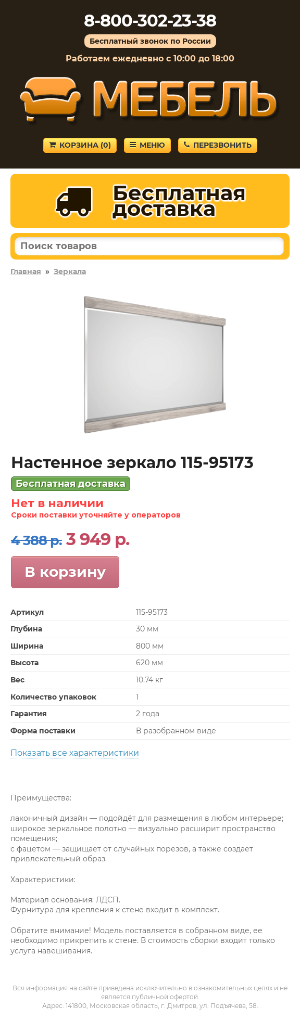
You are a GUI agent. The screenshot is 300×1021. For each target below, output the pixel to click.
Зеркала (70, 271)
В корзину (65, 571)
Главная (25, 271)
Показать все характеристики (74, 753)
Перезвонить (218, 145)
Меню (147, 145)
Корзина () (80, 145)
